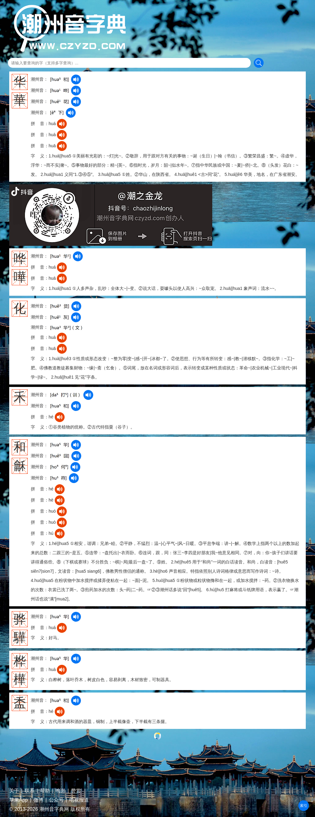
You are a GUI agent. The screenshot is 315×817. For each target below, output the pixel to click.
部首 (303, 805)
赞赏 (76, 790)
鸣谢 (60, 790)
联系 (29, 790)
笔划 (303, 805)
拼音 (303, 805)
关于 (14, 790)
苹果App (18, 800)
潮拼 (303, 805)
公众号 (56, 800)
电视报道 (79, 800)
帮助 (45, 790)
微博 (38, 800)
